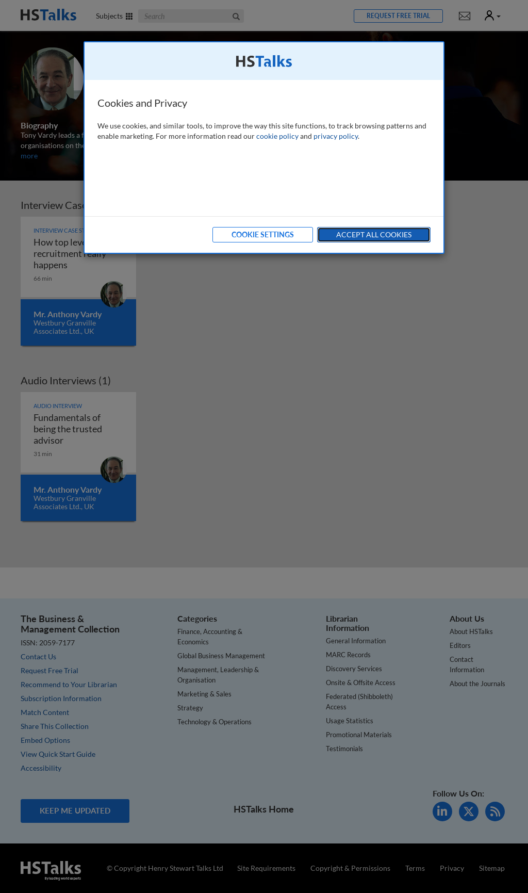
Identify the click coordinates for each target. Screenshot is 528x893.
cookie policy (277, 136)
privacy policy (336, 136)
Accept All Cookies (373, 234)
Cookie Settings (263, 234)
